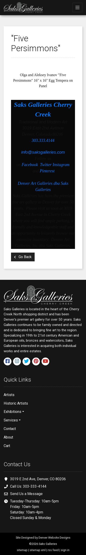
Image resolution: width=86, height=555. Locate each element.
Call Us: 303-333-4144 (28, 486)
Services (11, 420)
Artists (9, 395)
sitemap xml (38, 550)
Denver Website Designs (54, 537)
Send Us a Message (26, 494)
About (8, 437)
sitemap (22, 550)
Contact (10, 429)
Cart (7, 446)
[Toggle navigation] (77, 7)
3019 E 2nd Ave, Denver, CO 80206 (38, 479)
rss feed (53, 550)
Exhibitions (12, 411)
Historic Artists (16, 403)
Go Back (23, 257)
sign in (65, 550)
